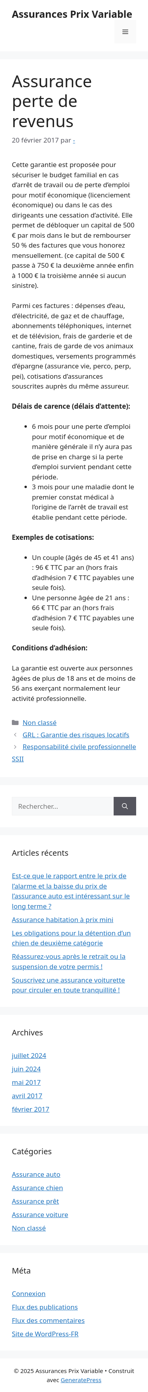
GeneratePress (81, 1380)
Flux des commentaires (48, 1320)
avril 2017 (27, 1095)
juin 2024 (26, 1068)
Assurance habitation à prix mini (62, 919)
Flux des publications (45, 1306)
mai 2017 (26, 1082)
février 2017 (30, 1109)
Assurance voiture (40, 1214)
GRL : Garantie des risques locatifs (75, 734)
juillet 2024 (29, 1055)
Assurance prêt (35, 1201)
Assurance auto (36, 1174)
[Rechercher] (125, 806)
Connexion (28, 1293)
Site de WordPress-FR (45, 1333)
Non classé (39, 722)
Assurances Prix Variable (72, 14)
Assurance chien (37, 1187)
